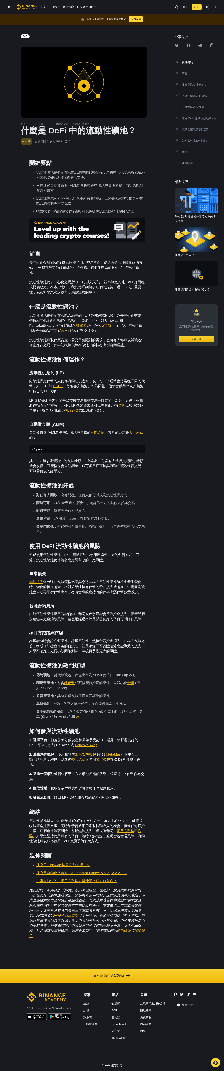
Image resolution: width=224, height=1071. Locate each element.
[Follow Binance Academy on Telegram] (188, 994)
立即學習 (136, 19)
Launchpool (118, 1024)
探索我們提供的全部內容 (112, 975)
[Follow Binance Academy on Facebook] (175, 994)
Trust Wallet (118, 1037)
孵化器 (115, 1017)
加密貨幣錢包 (85, 754)
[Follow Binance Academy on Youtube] (194, 994)
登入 (185, 6)
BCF (114, 1010)
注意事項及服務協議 (152, 1003)
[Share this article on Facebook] (188, 45)
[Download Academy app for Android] (59, 1017)
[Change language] (208, 7)
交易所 (115, 1003)
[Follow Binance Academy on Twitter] (181, 994)
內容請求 (145, 1024)
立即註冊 (196, 339)
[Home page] (26, 7)
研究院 (115, 1030)
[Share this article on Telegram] (200, 45)
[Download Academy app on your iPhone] (37, 1017)
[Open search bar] (175, 7)
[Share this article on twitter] (177, 45)
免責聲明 (145, 1017)
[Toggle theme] (216, 7)
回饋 (143, 1030)
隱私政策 (145, 1010)
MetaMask (114, 754)
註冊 (196, 7)
